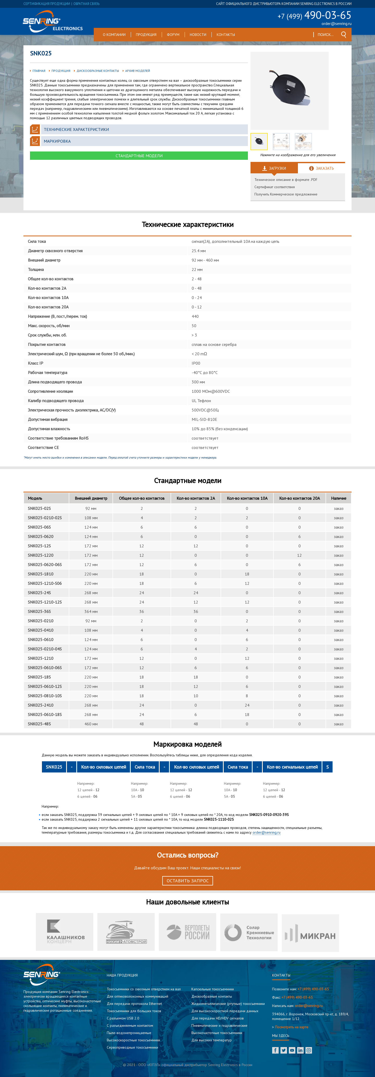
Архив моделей (137, 71)
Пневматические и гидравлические (219, 1025)
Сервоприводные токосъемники (132, 1047)
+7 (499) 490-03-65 (313, 989)
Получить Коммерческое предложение (285, 194)
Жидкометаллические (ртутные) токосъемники (228, 1003)
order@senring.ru (337, 23)
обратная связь (86, 4)
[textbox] (326, 34)
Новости (198, 34)
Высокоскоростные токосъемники (133, 1040)
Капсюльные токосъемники (212, 989)
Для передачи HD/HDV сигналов (217, 1018)
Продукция (146, 34)
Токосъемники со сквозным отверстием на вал (144, 989)
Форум (173, 34)
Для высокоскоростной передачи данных (224, 1011)
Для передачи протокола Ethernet (134, 1003)
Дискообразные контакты (98, 71)
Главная (39, 71)
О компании (114, 34)
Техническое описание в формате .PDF (285, 179)
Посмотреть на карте (291, 1027)
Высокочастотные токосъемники (216, 1032)
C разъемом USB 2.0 (123, 1018)
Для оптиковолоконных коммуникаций (137, 996)
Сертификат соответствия (274, 187)
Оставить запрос (188, 881)
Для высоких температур (211, 1040)
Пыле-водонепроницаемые (129, 1032)
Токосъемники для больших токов (134, 1011)
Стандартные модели (139, 155)
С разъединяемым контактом (130, 1025)
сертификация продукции (46, 4)
